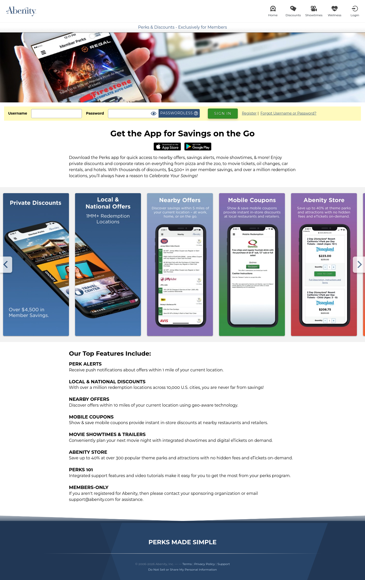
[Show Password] (153, 114)
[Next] (359, 265)
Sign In (222, 113)
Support (223, 564)
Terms (187, 564)
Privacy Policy (204, 564)
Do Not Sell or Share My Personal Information (182, 569)
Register (249, 113)
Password (95, 113)
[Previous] (6, 265)
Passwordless (179, 113)
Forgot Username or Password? (289, 113)
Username (17, 113)
